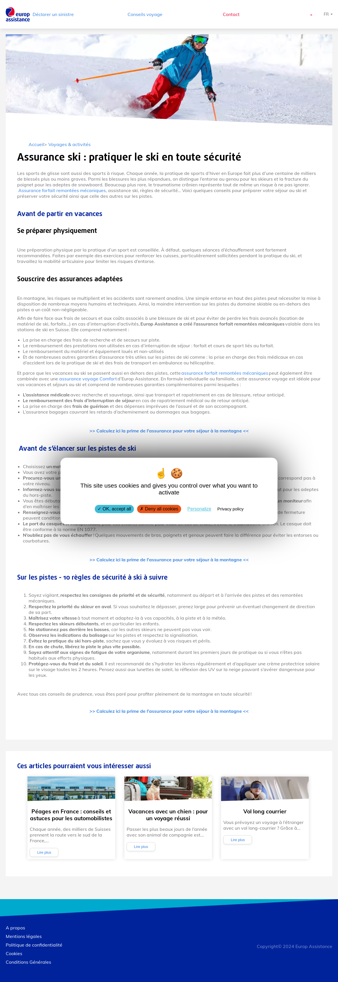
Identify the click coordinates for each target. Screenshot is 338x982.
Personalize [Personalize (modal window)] (199, 508)
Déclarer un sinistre (53, 14)
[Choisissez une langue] (328, 14)
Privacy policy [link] (230, 508)
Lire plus (44, 852)
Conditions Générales (28, 962)
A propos (15, 928)
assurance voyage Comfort (88, 379)
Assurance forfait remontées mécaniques (62, 190)
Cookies (14, 953)
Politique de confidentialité (34, 945)
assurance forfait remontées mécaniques (224, 373)
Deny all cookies (159, 508)
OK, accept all (114, 508)
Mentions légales (24, 936)
